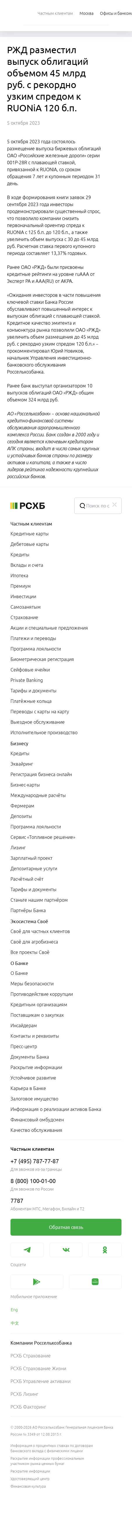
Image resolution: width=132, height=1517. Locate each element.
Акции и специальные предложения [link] (49, 627)
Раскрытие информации (30, 1471)
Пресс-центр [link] (23, 1046)
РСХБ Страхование (30, 1355)
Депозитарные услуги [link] (33, 868)
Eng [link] (14, 1309)
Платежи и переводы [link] (33, 638)
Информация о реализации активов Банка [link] (55, 1109)
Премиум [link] (20, 586)
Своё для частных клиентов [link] (40, 931)
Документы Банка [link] (29, 1056)
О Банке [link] (19, 973)
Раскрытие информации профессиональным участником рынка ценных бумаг (47, 1461)
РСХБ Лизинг (24, 1394)
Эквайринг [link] (21, 763)
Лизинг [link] (18, 847)
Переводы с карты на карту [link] (39, 711)
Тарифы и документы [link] (33, 690)
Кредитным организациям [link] (38, 1004)
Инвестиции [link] (23, 596)
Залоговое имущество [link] (34, 1098)
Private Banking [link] (26, 680)
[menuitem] (55, 13)
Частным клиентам (31, 523)
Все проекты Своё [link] (30, 952)
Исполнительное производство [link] (44, 732)
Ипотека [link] (19, 575)
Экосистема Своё (29, 921)
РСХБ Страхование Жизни (38, 1368)
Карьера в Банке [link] (28, 1088)
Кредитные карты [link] (29, 533)
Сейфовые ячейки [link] (30, 669)
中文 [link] (15, 1323)
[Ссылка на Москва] (86, 13)
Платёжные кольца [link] (31, 701)
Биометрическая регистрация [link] (42, 659)
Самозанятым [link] (25, 607)
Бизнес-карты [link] (25, 784)
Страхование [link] (24, 617)
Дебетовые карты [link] (29, 544)
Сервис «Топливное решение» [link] (42, 837)
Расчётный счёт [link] (26, 879)
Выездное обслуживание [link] (37, 722)
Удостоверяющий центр (30, 1479)
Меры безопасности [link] (32, 983)
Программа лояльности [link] (35, 648)
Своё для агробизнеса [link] (34, 941)
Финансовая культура (28, 1486)
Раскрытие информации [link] (36, 1067)
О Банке (19, 963)
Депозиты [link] (21, 816)
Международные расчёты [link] (38, 795)
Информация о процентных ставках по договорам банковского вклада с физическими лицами (51, 1448)
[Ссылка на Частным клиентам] (55, 13)
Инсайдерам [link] (23, 1025)
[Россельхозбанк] (37, 506)
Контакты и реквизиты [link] (34, 1036)
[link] (66, 1227)
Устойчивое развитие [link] (33, 1077)
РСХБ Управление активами (40, 1381)
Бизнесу (19, 743)
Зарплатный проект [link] (31, 858)
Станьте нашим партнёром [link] (39, 900)
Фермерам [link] (22, 805)
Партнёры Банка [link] (28, 910)
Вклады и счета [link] (26, 565)
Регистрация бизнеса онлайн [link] (41, 774)
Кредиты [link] (19, 554)
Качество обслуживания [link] (36, 1130)
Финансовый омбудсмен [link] (37, 1119)
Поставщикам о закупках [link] (37, 1015)
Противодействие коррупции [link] (41, 994)
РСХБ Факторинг (28, 1406)
